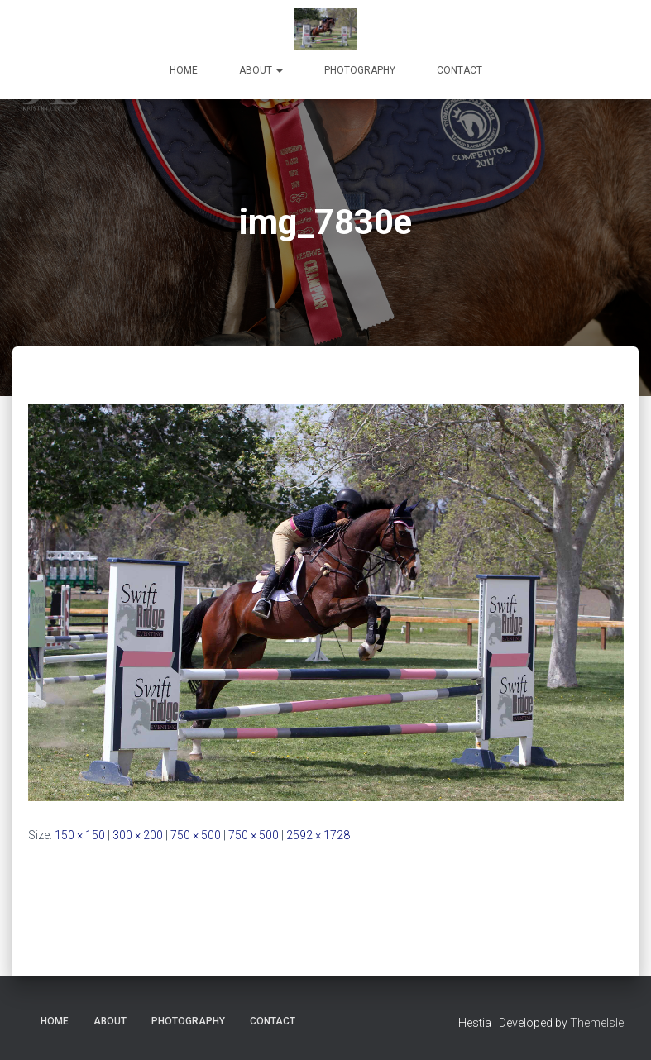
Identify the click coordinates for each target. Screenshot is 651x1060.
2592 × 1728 (318, 835)
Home (184, 70)
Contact (459, 70)
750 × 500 (195, 835)
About (261, 70)
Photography (359, 70)
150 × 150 (80, 835)
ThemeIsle (597, 1022)
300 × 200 (137, 835)
